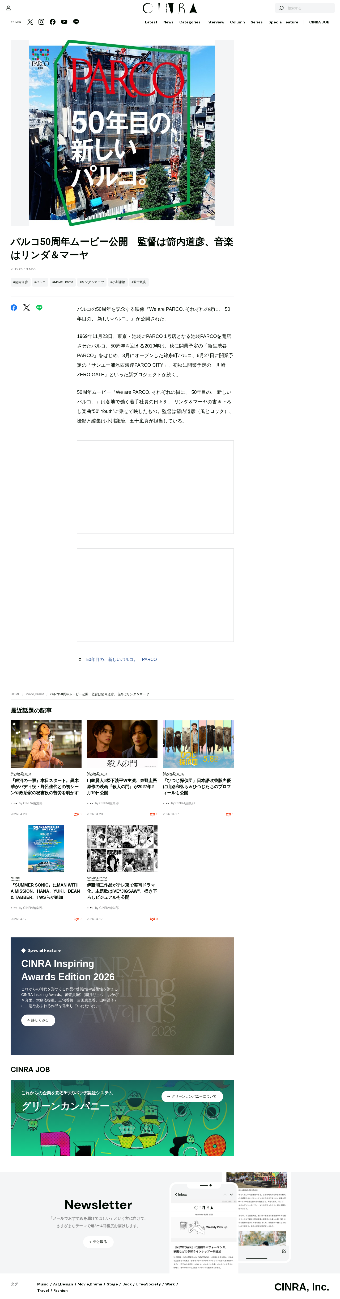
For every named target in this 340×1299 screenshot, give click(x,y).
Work (170, 1289)
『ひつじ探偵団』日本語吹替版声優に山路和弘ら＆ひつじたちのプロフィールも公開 (197, 792)
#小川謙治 (117, 287)
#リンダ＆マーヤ (92, 287)
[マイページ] (22, 10)
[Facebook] (53, 27)
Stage (112, 1289)
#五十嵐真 (139, 287)
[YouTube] (64, 28)
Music (43, 1289)
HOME (15, 699)
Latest (151, 27)
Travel (43, 1296)
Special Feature (283, 27)
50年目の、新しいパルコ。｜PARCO (121, 665)
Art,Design (63, 1289)
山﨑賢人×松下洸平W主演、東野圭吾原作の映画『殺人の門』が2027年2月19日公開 (122, 792)
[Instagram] (41, 27)
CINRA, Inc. (301, 1292)
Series (257, 27)
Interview (215, 27)
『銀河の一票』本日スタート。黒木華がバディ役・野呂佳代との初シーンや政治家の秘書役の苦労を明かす (45, 792)
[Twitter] (30, 27)
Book (127, 1289)
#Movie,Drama (62, 287)
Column (237, 27)
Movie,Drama (35, 699)
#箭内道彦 (20, 287)
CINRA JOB (319, 27)
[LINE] (76, 27)
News (168, 27)
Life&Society (148, 1289)
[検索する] (268, 10)
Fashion (60, 1296)
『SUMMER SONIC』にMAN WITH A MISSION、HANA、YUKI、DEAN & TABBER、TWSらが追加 (45, 896)
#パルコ (40, 287)
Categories (190, 27)
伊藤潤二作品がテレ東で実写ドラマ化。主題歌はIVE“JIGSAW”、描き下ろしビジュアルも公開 (122, 896)
